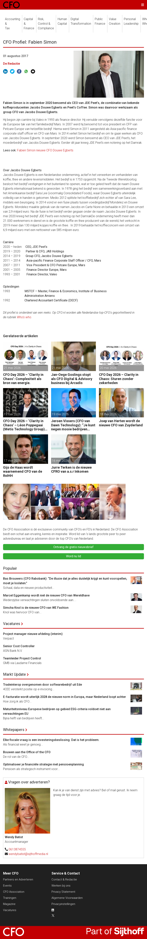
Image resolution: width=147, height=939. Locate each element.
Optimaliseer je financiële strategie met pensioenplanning (43, 764)
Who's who (24, 317)
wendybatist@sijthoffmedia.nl (28, 854)
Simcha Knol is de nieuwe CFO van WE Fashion (36, 607)
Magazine (9, 904)
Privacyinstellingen (63, 904)
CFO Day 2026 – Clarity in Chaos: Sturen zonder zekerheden (118, 379)
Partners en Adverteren (18, 879)
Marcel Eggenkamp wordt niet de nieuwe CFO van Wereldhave (46, 595)
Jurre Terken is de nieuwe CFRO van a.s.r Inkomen (71, 469)
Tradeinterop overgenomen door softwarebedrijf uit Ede (42, 684)
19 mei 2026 (12, 414)
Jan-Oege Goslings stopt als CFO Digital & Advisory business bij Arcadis (71, 379)
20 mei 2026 (108, 368)
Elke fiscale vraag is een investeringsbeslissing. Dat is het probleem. (51, 740)
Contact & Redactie (64, 879)
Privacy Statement (63, 891)
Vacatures (11, 623)
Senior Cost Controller (19, 646)
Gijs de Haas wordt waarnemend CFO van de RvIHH (22, 471)
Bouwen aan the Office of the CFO (27, 752)
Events (7, 885)
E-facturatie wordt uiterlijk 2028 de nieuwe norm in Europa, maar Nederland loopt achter (64, 697)
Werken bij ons (60, 885)
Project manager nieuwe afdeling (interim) (33, 634)
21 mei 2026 (12, 368)
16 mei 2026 (60, 461)
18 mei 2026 (108, 414)
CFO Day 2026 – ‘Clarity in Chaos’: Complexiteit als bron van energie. (23, 379)
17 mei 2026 (12, 461)
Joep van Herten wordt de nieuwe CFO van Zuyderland (121, 423)
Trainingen (9, 898)
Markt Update (14, 674)
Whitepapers (13, 729)
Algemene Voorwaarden (67, 898)
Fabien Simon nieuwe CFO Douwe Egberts (45, 150)
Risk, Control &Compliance (46, 23)
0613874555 (17, 849)
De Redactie (11, 63)
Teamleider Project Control (22, 658)
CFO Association (13, 891)
